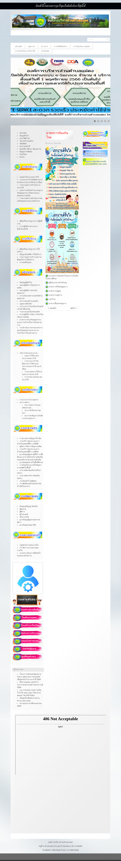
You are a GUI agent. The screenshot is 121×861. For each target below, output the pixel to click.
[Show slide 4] (105, 121)
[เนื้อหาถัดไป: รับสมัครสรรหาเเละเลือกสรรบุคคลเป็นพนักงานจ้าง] (74, 308)
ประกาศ (57, 143)
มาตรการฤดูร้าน (53, 295)
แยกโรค (52, 299)
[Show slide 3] (102, 121)
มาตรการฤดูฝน (53, 291)
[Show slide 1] (95, 121)
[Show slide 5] (109, 121)
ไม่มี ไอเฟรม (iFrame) (60, 745)
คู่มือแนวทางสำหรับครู (56, 282)
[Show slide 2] (98, 121)
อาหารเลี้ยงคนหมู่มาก (57, 303)
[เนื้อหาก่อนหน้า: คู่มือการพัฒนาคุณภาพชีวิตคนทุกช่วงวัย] (52, 308)
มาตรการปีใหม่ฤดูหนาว (56, 287)
